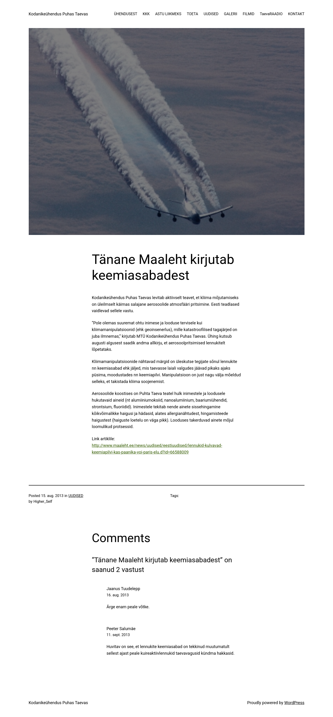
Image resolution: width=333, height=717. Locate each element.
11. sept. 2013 (118, 635)
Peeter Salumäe (121, 628)
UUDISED (75, 496)
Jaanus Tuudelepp (123, 588)
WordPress (294, 702)
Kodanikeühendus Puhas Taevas (58, 13)
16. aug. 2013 (118, 595)
